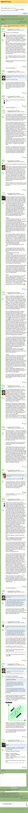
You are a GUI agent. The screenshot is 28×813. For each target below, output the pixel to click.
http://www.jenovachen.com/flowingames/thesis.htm (16, 652)
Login (13, 16)
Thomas (3, 192)
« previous (21, 21)
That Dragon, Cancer (19, 494)
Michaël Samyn (3, 71)
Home (2, 16)
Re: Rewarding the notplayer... (14, 29)
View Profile (3, 39)
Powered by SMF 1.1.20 (8, 811)
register (14, 8)
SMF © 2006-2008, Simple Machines (18, 811)
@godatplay (7, 496)
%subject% (15, 797)
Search (7, 16)
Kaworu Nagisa (3, 29)
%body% (13, 781)
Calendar (10, 16)
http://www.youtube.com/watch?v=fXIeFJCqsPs (15, 762)
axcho (3, 621)
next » (25, 21)
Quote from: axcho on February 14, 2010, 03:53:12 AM (16, 668)
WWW (3, 40)
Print (19, 23)
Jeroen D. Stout (3, 111)
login (11, 8)
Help (5, 16)
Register (16, 16)
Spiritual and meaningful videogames (11, 495)
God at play (3, 470)
